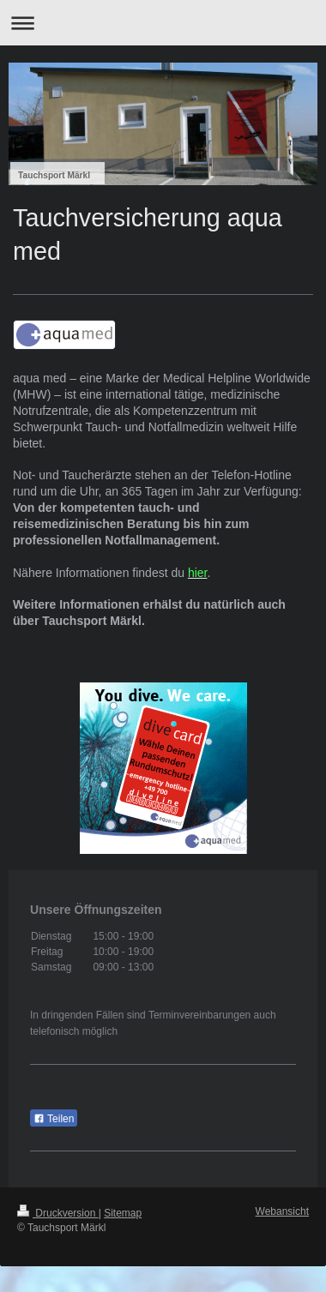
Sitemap (123, 1213)
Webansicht (282, 1211)
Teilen (53, 1119)
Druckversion (58, 1213)
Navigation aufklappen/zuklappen (163, 22)
